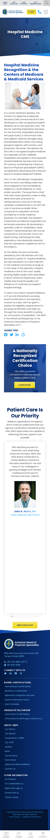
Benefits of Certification (16, 691)
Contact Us (10, 769)
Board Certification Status (17, 700)
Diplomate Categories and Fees (19, 696)
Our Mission (10, 734)
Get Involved (14, 3)
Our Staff (9, 743)
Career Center (11, 798)
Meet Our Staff (25, 625)
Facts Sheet (10, 760)
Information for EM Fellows (17, 714)
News (7, 751)
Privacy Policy (14, 817)
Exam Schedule (12, 704)
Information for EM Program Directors (22, 719)
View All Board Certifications (18, 687)
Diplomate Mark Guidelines (17, 765)
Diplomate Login (31, 11)
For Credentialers (35, 3)
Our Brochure (11, 756)
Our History (10, 729)
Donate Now (10, 793)
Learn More (25, 385)
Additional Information (32, 817)
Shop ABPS (5, 3)
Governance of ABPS (14, 738)
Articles (8, 747)
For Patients (23, 3)
